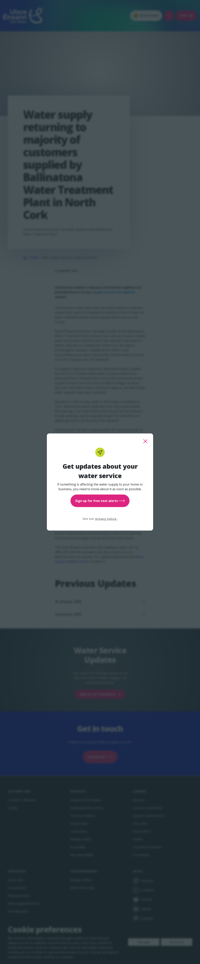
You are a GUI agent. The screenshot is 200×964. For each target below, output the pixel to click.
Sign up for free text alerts (100, 501)
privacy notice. (106, 519)
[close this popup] (145, 441)
